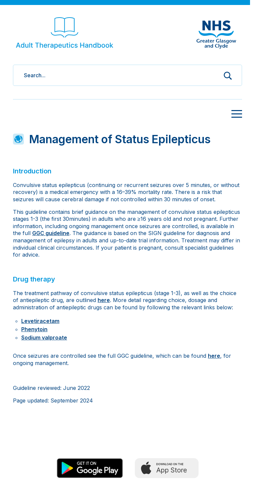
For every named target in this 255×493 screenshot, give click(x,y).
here (104, 300)
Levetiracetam (40, 321)
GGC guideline (50, 233)
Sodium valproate (44, 337)
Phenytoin (34, 329)
